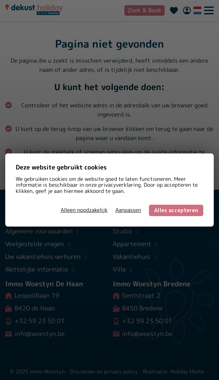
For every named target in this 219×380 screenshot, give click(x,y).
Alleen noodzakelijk (84, 210)
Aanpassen (128, 210)
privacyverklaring (119, 185)
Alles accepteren (176, 210)
